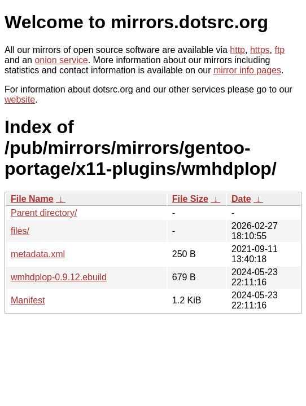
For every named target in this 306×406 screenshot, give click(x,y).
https (260, 50)
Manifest (28, 300)
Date (241, 199)
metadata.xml (38, 254)
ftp (279, 50)
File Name (32, 199)
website (20, 99)
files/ (20, 231)
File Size (190, 199)
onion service (61, 60)
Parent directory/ (44, 213)
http (237, 50)
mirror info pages (247, 70)
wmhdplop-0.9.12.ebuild (59, 277)
